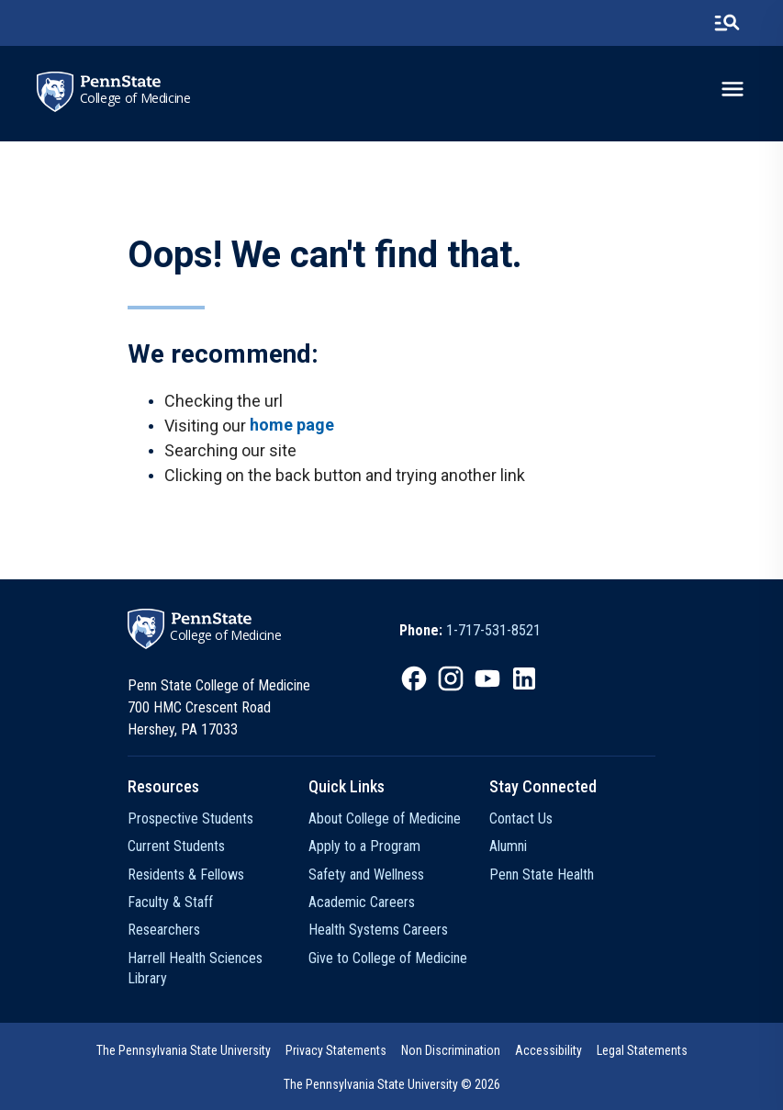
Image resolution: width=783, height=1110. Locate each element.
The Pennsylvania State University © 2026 (392, 1084)
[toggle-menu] (732, 89)
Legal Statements (642, 1050)
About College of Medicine (384, 818)
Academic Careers (361, 902)
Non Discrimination (450, 1050)
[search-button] (727, 23)
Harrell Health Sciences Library (195, 968)
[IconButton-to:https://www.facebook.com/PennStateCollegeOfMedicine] (414, 678)
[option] (470, 631)
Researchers (164, 929)
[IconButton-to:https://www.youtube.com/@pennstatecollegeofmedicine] (487, 678)
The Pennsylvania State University (183, 1050)
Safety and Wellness (366, 874)
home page (292, 424)
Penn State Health (541, 874)
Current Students (176, 846)
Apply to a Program (364, 846)
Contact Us (521, 818)
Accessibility (548, 1050)
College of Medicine (135, 98)
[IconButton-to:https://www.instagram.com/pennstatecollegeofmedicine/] (450, 678)
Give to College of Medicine (387, 958)
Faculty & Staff (170, 902)
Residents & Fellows (186, 874)
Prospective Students (190, 818)
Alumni (508, 846)
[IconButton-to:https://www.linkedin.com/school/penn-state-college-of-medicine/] (524, 678)
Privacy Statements (335, 1050)
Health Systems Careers (378, 929)
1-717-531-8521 (493, 630)
